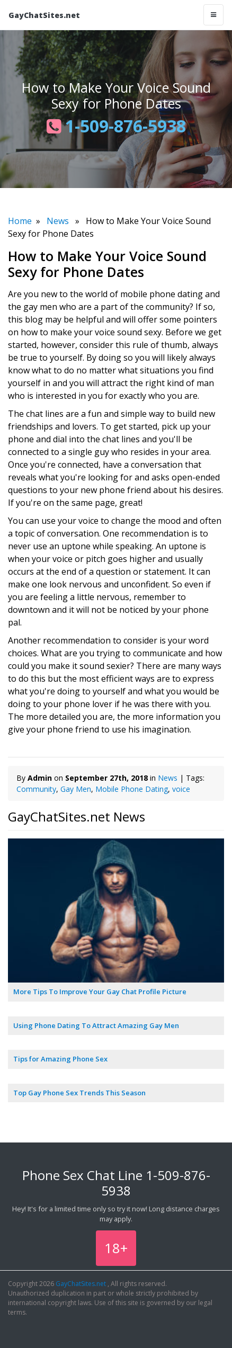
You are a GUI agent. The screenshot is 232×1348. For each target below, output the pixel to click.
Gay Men (75, 789)
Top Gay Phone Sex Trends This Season (79, 1092)
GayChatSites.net (44, 15)
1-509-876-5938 (116, 125)
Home (20, 221)
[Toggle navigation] (213, 14)
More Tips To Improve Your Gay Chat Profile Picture (99, 991)
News (58, 221)
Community (36, 789)
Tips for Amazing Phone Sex (60, 1059)
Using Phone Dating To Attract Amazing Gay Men (96, 1025)
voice (181, 789)
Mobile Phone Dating (131, 789)
